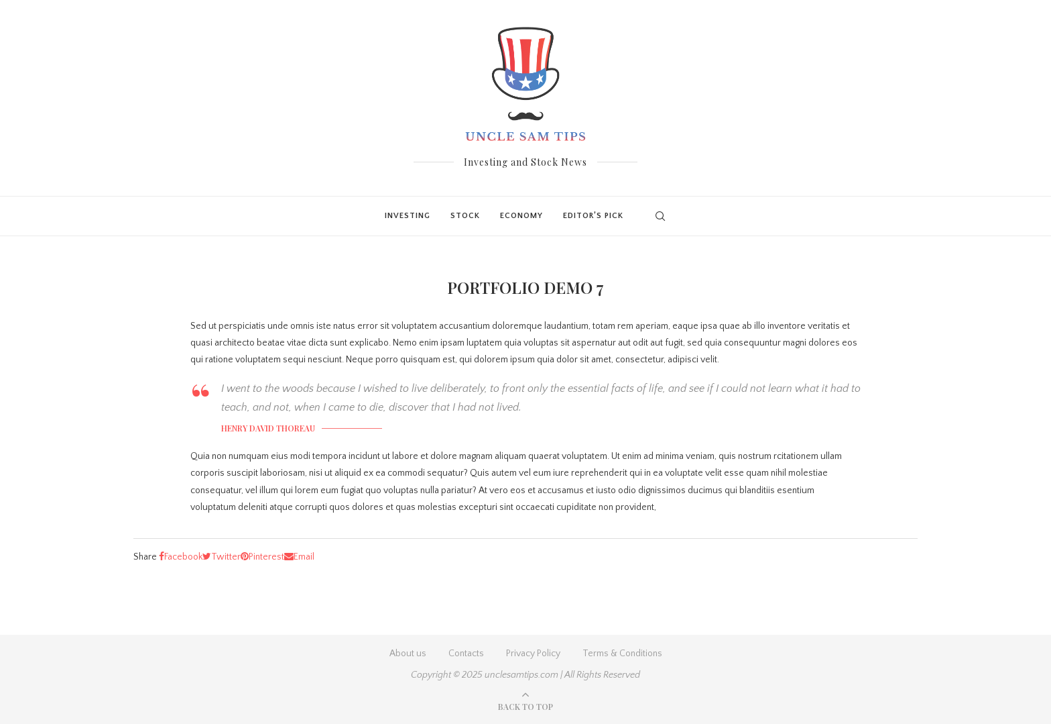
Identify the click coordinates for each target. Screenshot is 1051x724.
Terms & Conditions (622, 653)
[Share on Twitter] (221, 557)
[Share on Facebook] (180, 557)
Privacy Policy (533, 653)
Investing (407, 215)
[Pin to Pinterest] (262, 557)
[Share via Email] (299, 557)
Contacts (466, 653)
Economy (521, 215)
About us (407, 653)
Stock (465, 215)
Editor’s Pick (593, 215)
